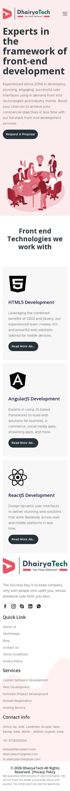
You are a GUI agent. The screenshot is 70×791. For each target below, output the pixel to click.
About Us (9, 627)
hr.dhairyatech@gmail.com (21, 759)
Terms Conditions (15, 654)
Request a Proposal (20, 134)
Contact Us (11, 647)
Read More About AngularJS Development (25, 442)
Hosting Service (14, 707)
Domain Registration (17, 700)
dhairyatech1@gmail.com (20, 754)
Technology (11, 633)
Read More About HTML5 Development (25, 346)
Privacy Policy (13, 661)
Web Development (16, 687)
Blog (6, 640)
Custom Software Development (25, 680)
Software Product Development (25, 694)
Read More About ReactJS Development (25, 539)
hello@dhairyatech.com (19, 749)
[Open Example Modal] (65, 13)
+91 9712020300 (15, 740)
